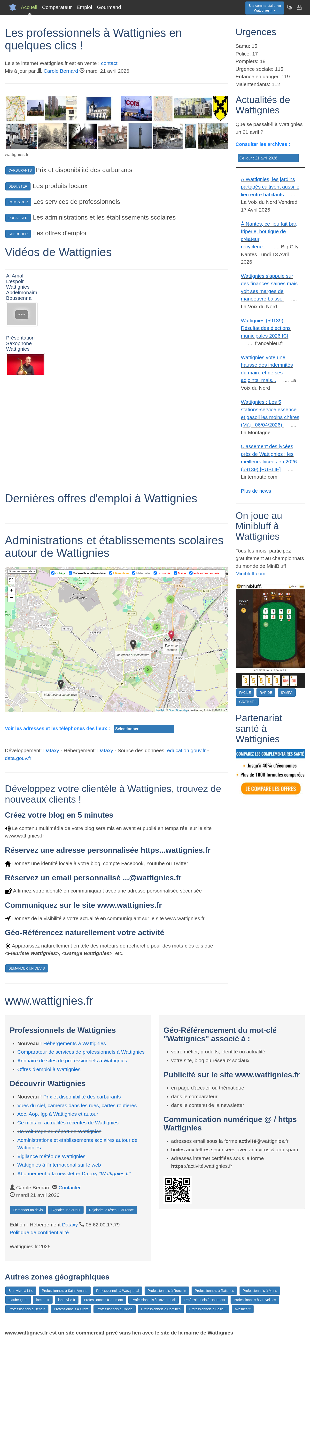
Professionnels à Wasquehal (117, 1402)
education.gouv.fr (186, 862)
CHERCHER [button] (18, 234)
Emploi (84, 7)
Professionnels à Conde (115, 1421)
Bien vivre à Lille (20, 1402)
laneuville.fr (66, 1412)
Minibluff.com (250, 573)
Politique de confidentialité (39, 1344)
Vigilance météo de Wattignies (51, 1268)
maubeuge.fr (18, 1412)
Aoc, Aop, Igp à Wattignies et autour (57, 1225)
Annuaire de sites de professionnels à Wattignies (72, 1172)
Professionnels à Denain (26, 1421)
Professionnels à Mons (260, 1402)
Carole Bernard (61, 71)
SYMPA (287, 693)
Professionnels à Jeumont (103, 1412)
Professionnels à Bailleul (207, 1421)
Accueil (29, 7)
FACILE (245, 693)
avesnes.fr (243, 1421)
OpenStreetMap (178, 822)
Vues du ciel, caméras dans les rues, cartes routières (77, 1217)
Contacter (70, 1299)
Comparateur (57, 7)
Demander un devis (28, 1322)
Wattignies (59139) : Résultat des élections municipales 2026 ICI (266, 328)
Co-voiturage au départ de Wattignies (59, 1243)
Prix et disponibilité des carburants (82, 1208)
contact (109, 63)
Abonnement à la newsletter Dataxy (74, 1285)
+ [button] (11, 702)
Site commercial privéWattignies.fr (264, 8)
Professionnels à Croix (71, 1421)
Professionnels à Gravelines (255, 1412)
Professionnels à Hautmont (204, 1412)
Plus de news (256, 491)
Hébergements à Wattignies (74, 1155)
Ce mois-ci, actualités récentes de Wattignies (68, 1234)
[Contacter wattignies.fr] (299, 7)
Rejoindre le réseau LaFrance (111, 1322)
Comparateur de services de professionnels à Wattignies (81, 1163)
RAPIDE (266, 693)
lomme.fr (42, 1412)
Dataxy (51, 862)
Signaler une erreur (65, 1322)
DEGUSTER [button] (17, 186)
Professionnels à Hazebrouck (154, 1412)
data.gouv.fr (18, 870)
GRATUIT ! (247, 702)
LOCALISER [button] (18, 218)
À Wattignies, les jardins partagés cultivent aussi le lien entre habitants (270, 186)
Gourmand (109, 7)
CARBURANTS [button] (20, 170)
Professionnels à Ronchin (167, 1402)
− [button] (11, 709)
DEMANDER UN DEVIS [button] (26, 1080)
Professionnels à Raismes (214, 1402)
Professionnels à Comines (161, 1421)
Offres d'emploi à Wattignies (49, 1181)
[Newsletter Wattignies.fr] (289, 7)
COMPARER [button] (18, 202)
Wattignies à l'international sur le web (59, 1276)
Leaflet (160, 822)
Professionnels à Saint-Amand (64, 1402)
